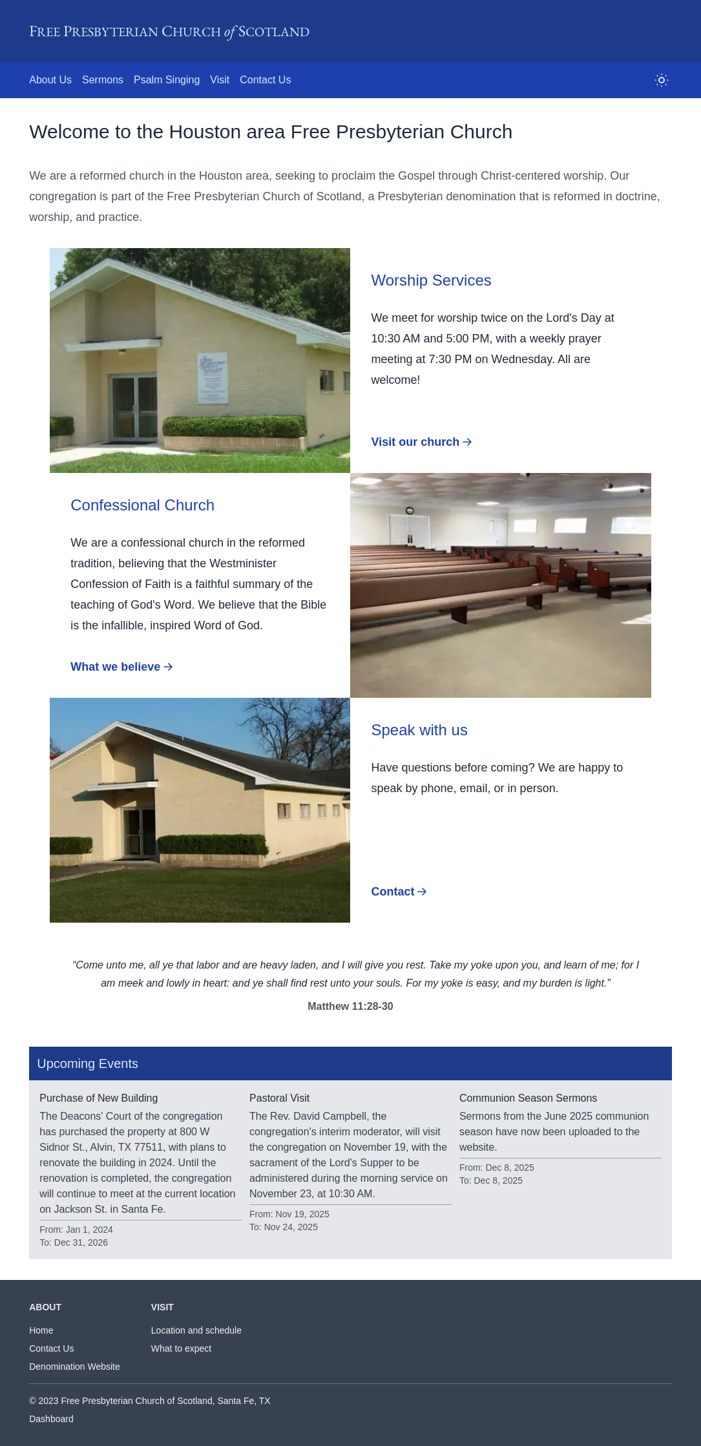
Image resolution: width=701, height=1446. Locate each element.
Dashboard (51, 1419)
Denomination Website (74, 1366)
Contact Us (51, 1348)
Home (41, 1330)
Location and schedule (196, 1330)
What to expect (181, 1348)
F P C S (169, 31)
